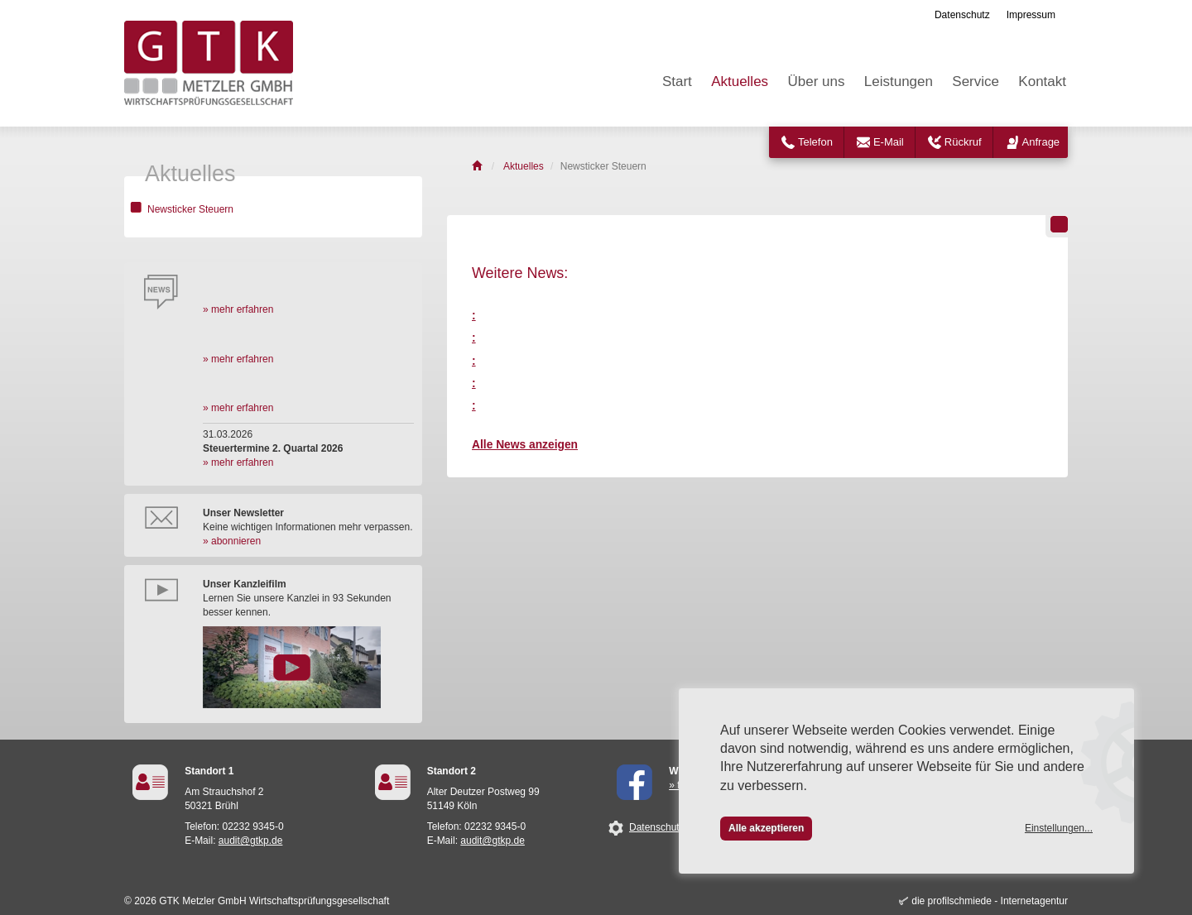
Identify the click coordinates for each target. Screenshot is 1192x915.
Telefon (815, 142)
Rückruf (963, 142)
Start (677, 81)
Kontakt (1042, 81)
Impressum (1031, 15)
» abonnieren (232, 541)
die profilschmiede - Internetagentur (989, 901)
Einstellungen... (1059, 828)
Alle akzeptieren (766, 828)
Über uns (815, 81)
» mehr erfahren (238, 309)
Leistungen (898, 81)
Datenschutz (962, 15)
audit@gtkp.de (251, 840)
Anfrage (1041, 142)
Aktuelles (739, 81)
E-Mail (888, 142)
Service (975, 81)
